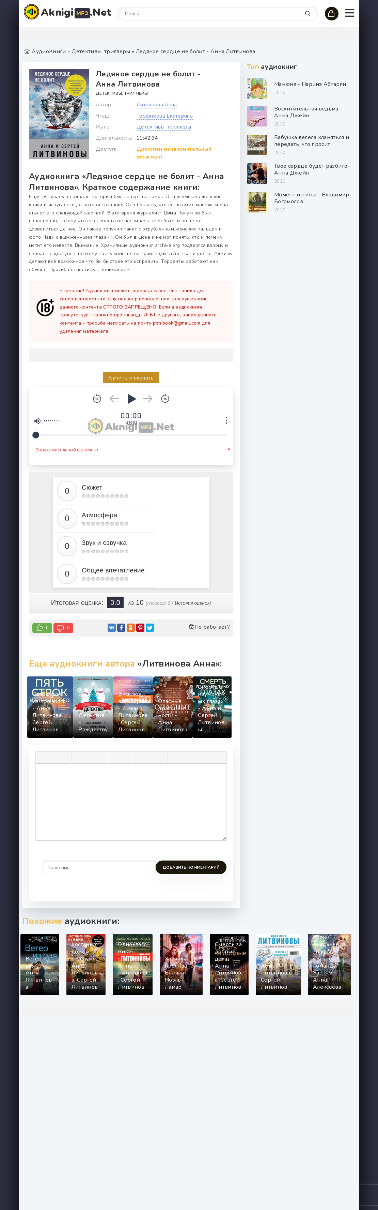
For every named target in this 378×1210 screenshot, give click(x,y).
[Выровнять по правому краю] (100, 757)
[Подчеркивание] (64, 757)
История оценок (192, 603)
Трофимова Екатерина (165, 116)
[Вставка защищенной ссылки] (161, 757)
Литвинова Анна (157, 104)
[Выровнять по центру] (89, 757)
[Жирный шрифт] (42, 757)
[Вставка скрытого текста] (196, 757)
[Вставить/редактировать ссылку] (150, 757)
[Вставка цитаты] (174, 757)
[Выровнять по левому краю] (78, 757)
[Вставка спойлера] (185, 757)
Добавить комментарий (71, 867)
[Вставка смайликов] (139, 757)
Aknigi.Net (76, 12)
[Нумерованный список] (125, 757)
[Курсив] (53, 757)
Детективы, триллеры (122, 93)
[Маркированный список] (114, 757)
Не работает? (209, 627)
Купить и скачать (131, 378)
